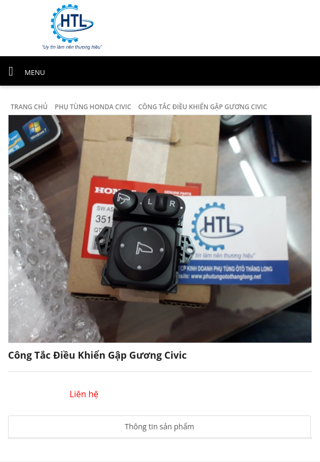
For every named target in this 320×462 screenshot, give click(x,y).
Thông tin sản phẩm (159, 426)
